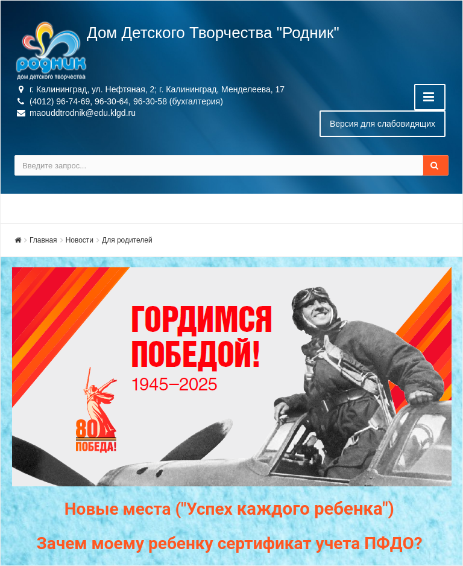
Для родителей (127, 240)
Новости (79, 240)
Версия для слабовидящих (382, 124)
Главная (43, 240)
